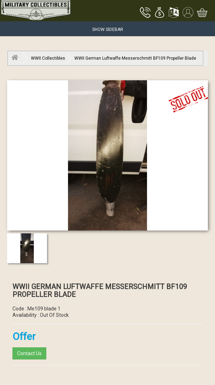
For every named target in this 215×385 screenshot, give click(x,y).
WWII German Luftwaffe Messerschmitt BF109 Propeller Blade (135, 58)
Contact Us (29, 353)
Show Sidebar (107, 29)
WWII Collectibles (48, 58)
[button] (159, 13)
